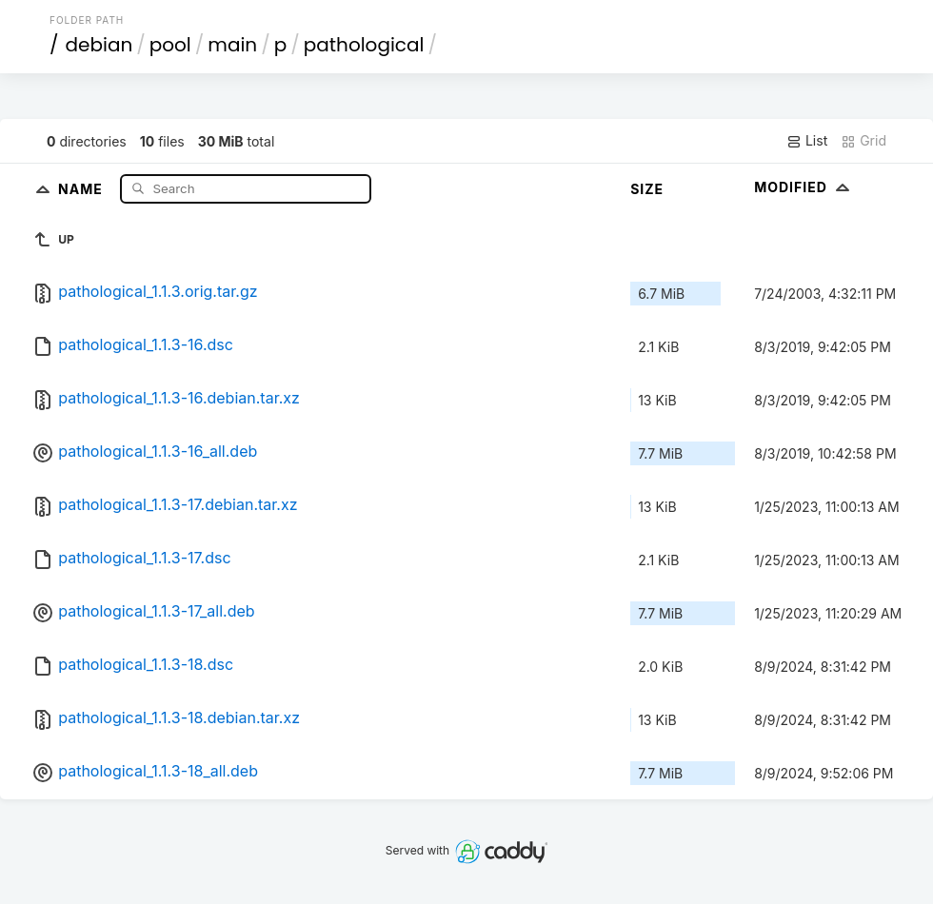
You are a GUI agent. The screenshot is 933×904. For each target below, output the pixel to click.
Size (647, 189)
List (806, 140)
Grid (863, 140)
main (232, 44)
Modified (804, 187)
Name (82, 188)
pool (170, 44)
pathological (364, 44)
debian (99, 44)
